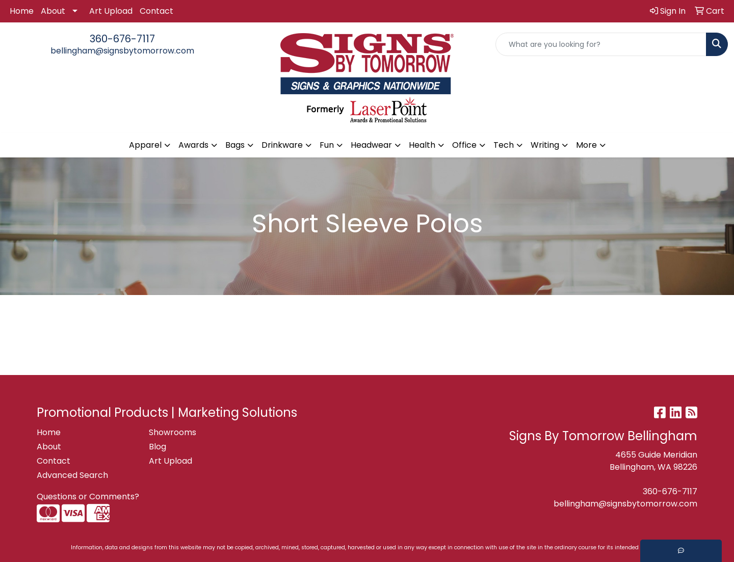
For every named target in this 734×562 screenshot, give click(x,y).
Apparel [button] (145, 145)
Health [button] (422, 145)
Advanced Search (72, 475)
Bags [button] (235, 145)
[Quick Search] (600, 44)
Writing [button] (545, 145)
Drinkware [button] (282, 145)
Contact (156, 11)
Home (22, 11)
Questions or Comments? (88, 496)
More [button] (586, 145)
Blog (157, 446)
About (53, 11)
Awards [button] (193, 145)
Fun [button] (327, 145)
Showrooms (172, 432)
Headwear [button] (371, 145)
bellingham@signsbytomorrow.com (122, 51)
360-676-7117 (122, 39)
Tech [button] (503, 145)
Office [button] (464, 145)
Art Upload (111, 11)
